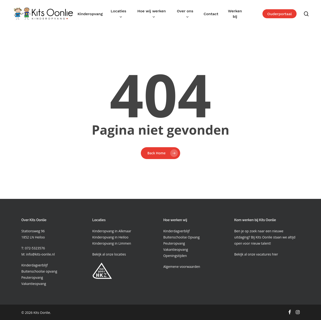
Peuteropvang (32, 277)
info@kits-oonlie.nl (40, 254)
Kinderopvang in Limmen (111, 243)
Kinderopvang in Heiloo (110, 237)
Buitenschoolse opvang (39, 271)
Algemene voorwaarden (181, 266)
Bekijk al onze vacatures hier (256, 254)
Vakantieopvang (33, 283)
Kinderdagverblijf (34, 265)
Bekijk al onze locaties (109, 254)
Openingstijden (175, 255)
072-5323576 (34, 248)
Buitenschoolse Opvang (181, 237)
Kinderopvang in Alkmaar (111, 231)
